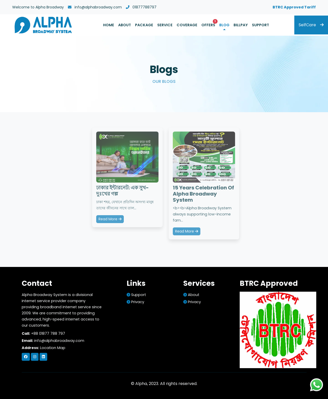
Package (144, 25)
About (124, 25)
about (191, 294)
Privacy (135, 301)
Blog (224, 25)
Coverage (187, 25)
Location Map (52, 347)
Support (260, 25)
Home (108, 25)
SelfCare (311, 25)
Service (165, 25)
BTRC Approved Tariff (294, 7)
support (136, 294)
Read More (110, 219)
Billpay (241, 25)
